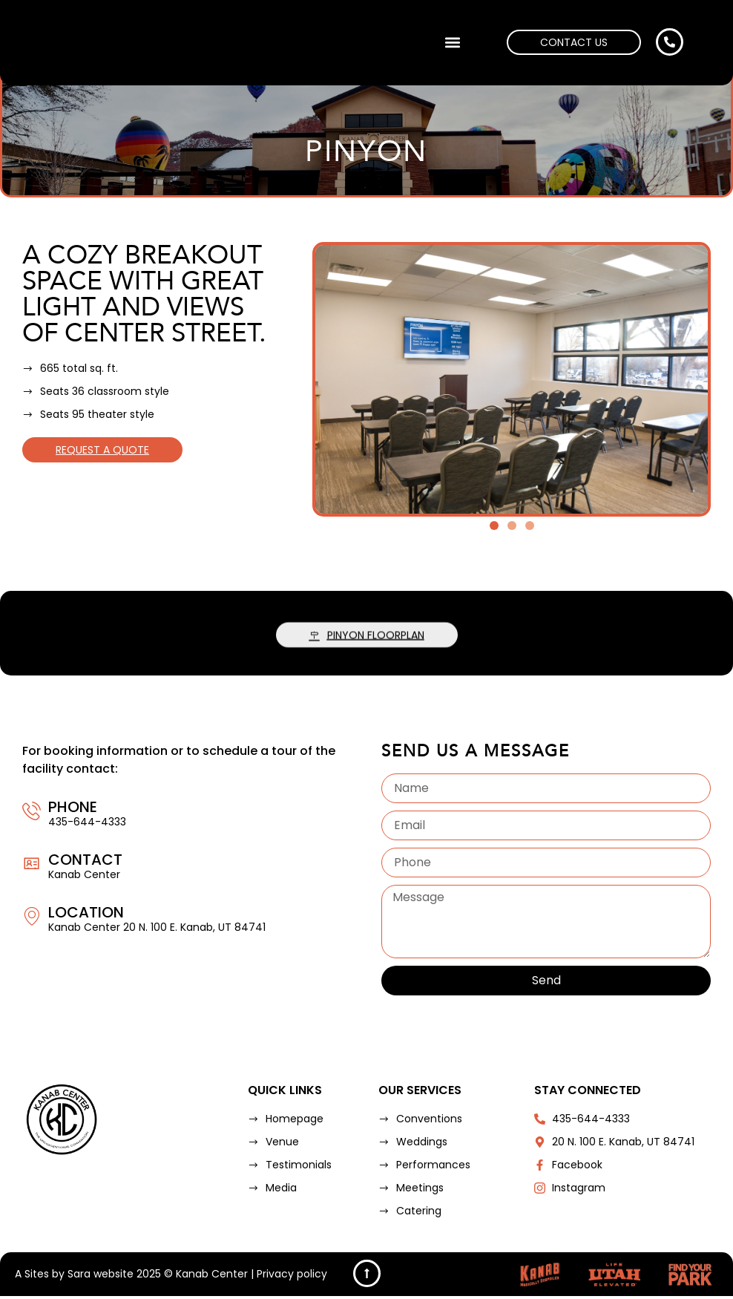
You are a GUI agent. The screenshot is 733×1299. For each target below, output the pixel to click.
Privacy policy (292, 1276)
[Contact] (31, 863)
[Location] (31, 916)
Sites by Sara (57, 1276)
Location (86, 912)
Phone (72, 806)
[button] (452, 42)
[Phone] (31, 811)
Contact (85, 859)
